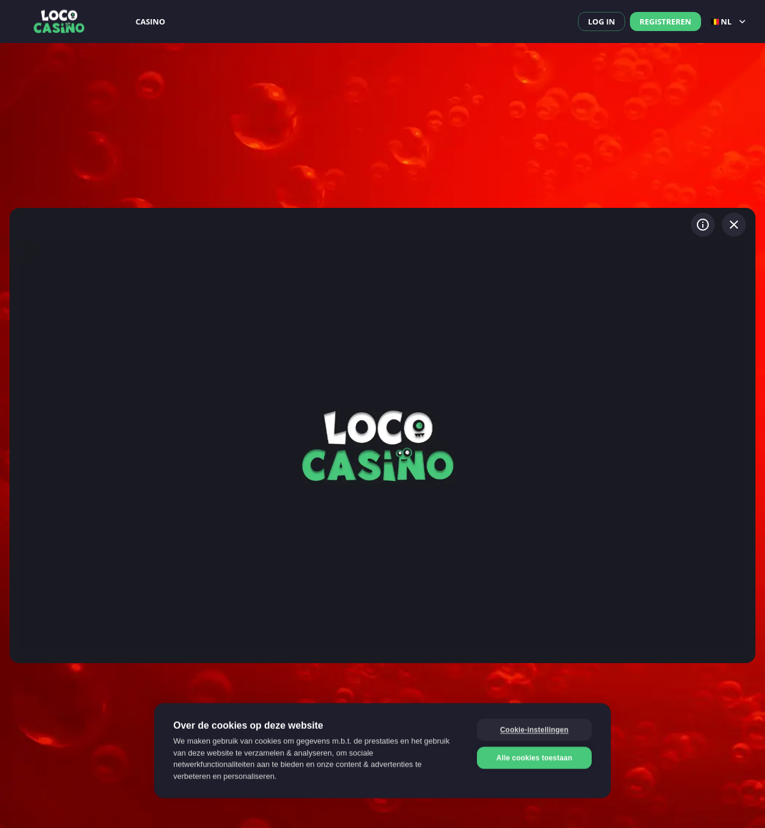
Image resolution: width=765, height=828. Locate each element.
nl (729, 21)
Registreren (665, 21)
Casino (151, 21)
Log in (601, 21)
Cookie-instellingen (534, 729)
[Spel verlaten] (734, 225)
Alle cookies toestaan (535, 757)
